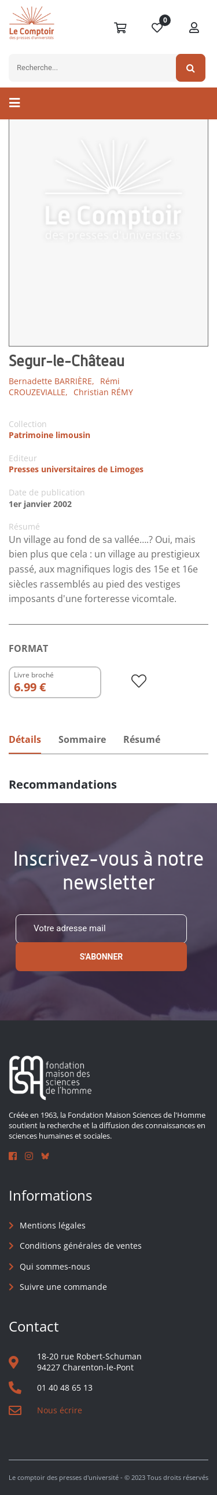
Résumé (141, 739)
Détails (25, 739)
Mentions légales (53, 1225)
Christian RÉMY (103, 392)
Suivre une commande (63, 1286)
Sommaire (82, 739)
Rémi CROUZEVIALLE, (64, 386)
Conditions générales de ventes (81, 1245)
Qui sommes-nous (55, 1266)
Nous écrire (59, 1410)
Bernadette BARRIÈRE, (51, 380)
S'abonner (101, 956)
